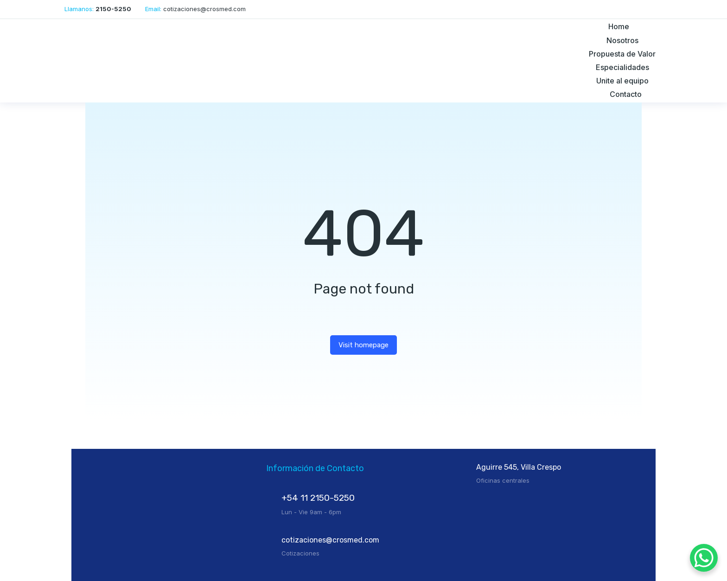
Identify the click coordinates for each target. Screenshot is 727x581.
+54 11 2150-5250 (318, 497)
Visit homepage (363, 345)
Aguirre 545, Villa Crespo (518, 467)
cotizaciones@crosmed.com (330, 540)
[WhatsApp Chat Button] (704, 558)
